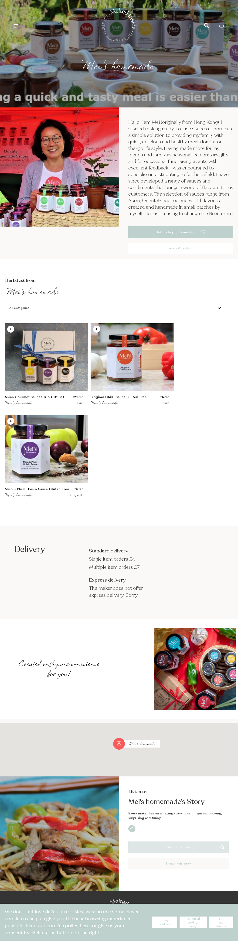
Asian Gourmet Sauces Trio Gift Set (34, 397)
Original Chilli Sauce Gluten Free (119, 397)
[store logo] (119, 26)
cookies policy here (68, 925)
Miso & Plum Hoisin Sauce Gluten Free (37, 489)
